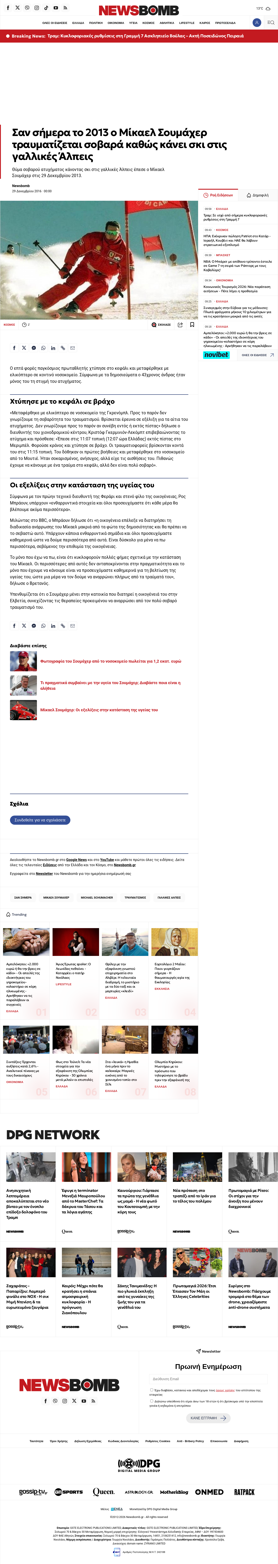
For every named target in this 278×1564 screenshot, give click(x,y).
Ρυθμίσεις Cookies (157, 1441)
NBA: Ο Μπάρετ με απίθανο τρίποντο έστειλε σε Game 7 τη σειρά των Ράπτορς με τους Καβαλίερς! (238, 265)
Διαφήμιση (241, 1441)
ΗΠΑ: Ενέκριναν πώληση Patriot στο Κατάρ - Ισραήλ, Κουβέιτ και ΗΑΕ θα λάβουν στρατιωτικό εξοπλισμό (237, 240)
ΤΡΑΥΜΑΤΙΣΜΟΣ (135, 897)
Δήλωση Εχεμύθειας (87, 1441)
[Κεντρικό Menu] (271, 22)
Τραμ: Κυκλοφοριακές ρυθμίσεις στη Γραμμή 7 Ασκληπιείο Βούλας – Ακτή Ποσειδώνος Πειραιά (146, 36)
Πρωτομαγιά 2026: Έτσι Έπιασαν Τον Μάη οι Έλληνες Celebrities (194, 1291)
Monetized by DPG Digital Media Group (153, 1509)
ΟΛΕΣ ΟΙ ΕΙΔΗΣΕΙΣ (54, 23)
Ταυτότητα (36, 1441)
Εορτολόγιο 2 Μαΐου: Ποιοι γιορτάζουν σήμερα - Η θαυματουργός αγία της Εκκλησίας (172, 973)
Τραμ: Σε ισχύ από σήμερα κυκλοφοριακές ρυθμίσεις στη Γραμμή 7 (235, 217)
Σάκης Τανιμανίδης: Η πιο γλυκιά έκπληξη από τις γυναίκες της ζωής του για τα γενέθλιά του (137, 1296)
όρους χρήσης (225, 1390)
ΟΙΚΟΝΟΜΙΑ (116, 23)
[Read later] (192, 325)
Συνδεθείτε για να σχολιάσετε (40, 820)
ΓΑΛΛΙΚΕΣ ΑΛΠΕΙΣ (169, 897)
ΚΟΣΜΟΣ (148, 23)
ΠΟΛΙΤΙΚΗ (96, 23)
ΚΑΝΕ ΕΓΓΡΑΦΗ (208, 1418)
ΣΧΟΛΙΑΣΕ (161, 324)
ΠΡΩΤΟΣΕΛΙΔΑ (225, 23)
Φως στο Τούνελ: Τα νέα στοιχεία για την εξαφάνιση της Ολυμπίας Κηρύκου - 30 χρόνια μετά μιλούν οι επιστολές (74, 1071)
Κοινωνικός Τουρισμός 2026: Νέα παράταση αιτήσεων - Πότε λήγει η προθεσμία (237, 289)
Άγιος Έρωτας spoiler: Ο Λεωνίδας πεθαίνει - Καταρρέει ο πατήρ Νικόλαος (73, 971)
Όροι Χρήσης (59, 1441)
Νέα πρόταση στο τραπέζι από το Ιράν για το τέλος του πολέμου (194, 1196)
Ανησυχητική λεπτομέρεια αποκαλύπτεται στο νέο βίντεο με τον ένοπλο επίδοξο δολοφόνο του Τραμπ (27, 1204)
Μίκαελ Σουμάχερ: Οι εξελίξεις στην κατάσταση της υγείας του (99, 709)
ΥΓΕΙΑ (133, 23)
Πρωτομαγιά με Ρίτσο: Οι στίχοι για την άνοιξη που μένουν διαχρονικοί (248, 1198)
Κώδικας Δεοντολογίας (123, 1441)
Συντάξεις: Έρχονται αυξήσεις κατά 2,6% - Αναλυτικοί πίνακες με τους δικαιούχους (22, 1068)
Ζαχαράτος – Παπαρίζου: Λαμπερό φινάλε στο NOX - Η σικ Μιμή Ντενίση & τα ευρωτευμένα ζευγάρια (27, 1296)
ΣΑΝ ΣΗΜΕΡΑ (23, 897)
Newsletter (44, 874)
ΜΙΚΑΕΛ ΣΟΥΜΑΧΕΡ (56, 897)
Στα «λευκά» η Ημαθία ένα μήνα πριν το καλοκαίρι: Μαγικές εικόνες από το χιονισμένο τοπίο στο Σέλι (121, 1073)
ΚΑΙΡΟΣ (205, 23)
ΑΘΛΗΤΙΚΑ (167, 23)
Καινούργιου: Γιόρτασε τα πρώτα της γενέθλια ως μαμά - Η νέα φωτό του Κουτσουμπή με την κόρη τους (138, 1201)
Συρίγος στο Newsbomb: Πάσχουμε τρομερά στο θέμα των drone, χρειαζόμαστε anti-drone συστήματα (249, 1296)
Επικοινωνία (218, 1441)
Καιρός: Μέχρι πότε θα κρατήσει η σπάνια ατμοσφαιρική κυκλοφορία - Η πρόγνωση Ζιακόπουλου (82, 1299)
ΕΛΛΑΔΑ (78, 23)
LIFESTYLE (187, 23)
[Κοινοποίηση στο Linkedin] (53, 347)
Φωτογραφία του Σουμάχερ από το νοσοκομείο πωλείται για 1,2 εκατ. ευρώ (110, 661)
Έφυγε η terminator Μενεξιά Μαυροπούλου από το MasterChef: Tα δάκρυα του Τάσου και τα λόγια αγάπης (83, 1201)
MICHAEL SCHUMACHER (97, 897)
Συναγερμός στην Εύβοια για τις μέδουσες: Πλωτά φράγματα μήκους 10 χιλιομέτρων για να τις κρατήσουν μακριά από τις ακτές (237, 312)
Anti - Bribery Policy (190, 1441)
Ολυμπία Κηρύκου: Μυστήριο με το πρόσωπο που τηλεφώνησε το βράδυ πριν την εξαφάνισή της (172, 1071)
